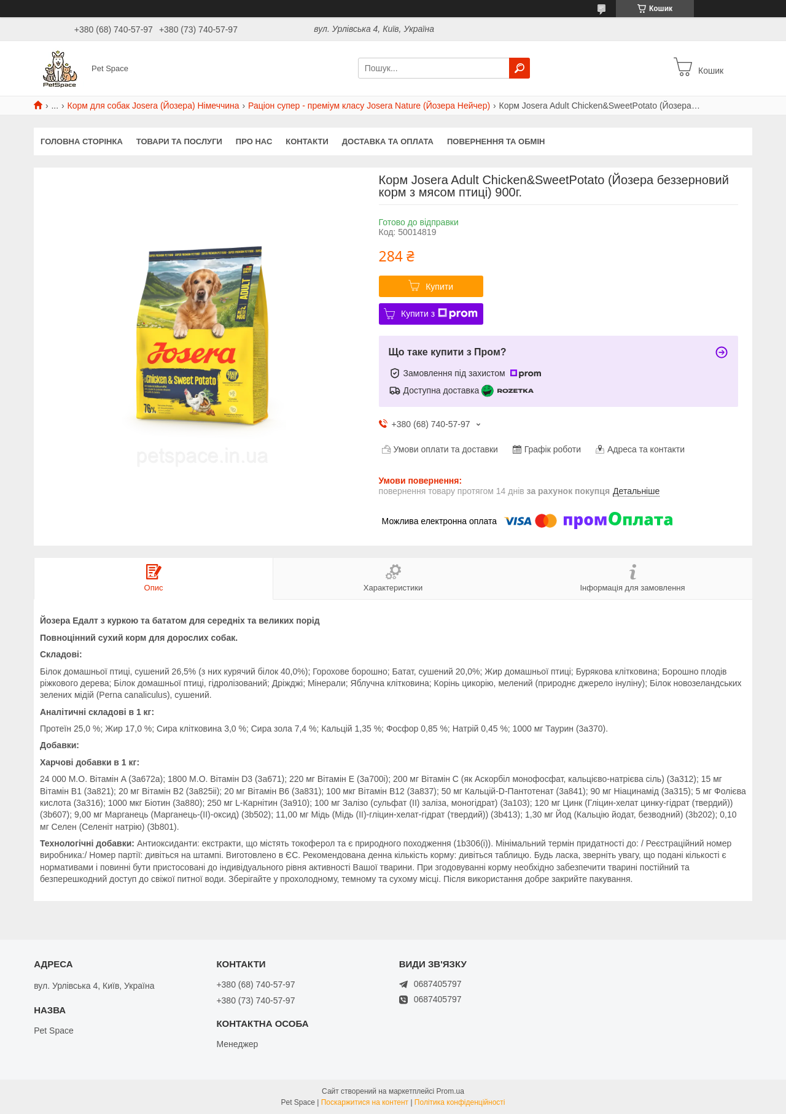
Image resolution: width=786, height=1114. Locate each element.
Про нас (254, 141)
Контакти (307, 141)
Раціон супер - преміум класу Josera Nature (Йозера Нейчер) (369, 105)
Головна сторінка (82, 141)
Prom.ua (450, 1091)
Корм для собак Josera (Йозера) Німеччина (153, 105)
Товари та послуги (179, 141)
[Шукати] (519, 68)
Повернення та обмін (496, 141)
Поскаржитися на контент (364, 1102)
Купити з (439, 313)
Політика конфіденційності (459, 1102)
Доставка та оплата (388, 141)
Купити (439, 287)
